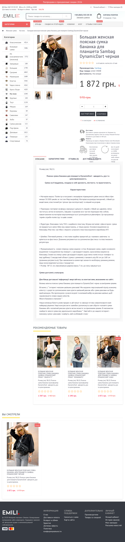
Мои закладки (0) (115, 7)
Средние (13, 72)
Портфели (14, 128)
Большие (13, 68)
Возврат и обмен (24, 9)
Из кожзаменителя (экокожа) (16, 57)
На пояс (22, 31)
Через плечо (15, 85)
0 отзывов (100, 63)
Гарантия (47, 523)
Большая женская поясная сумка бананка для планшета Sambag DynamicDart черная (21, 472)
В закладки (85, 120)
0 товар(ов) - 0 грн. (105, 16)
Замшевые (14, 63)
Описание (39, 159)
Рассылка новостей (113, 525)
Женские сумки (11, 31)
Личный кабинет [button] (99, 7)
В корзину (101, 114)
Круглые (13, 98)
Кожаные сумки (13, 48)
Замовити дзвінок (83, 17)
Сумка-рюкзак (15, 124)
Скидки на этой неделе (54, 23)
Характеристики (56, 159)
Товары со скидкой (93, 517)
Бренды (37, 23)
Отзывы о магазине (94, 23)
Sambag (98, 68)
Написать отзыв (111, 63)
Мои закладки (111, 522)
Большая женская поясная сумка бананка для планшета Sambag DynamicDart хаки (108, 374)
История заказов (112, 520)
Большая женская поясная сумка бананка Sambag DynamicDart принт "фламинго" (78, 374)
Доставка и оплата (92, 159)
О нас (45, 514)
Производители (91, 514)
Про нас (34, 9)
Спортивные (15, 141)
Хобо (12, 119)
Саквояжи (14, 115)
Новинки (71, 24)
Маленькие (14, 76)
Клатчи (13, 81)
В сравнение (99, 120)
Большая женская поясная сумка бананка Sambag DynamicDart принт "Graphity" (48, 374)
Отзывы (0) (73, 159)
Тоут (12, 102)
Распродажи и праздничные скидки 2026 (62, 2)
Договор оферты (50, 525)
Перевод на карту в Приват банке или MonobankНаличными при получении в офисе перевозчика (103, 141)
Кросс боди (15, 89)
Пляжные (13, 136)
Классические (15, 42)
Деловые (13, 132)
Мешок (13, 106)
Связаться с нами (71, 517)
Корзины (13, 111)
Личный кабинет (112, 517)
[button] (90, 7)
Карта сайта (69, 520)
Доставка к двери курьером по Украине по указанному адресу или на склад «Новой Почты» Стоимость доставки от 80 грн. (103, 133)
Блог (80, 24)
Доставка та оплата (9, 9)
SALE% (41, 9)
